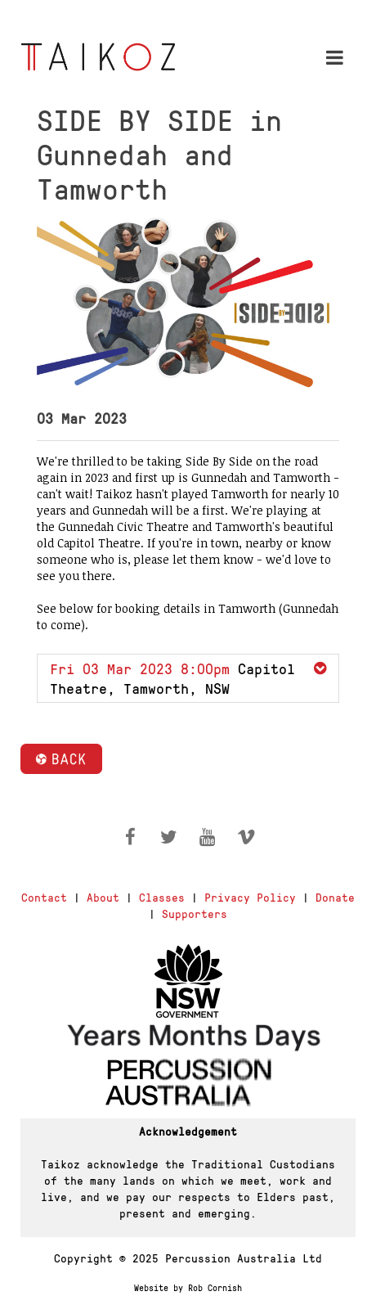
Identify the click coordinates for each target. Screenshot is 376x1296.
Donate (335, 896)
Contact (44, 896)
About (103, 896)
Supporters (194, 913)
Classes (162, 896)
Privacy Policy (250, 896)
